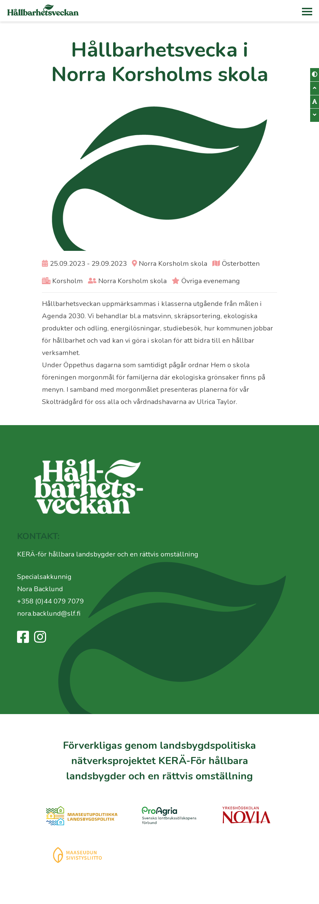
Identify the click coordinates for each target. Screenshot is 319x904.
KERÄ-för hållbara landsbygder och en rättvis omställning (107, 554)
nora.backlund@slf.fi (48, 613)
